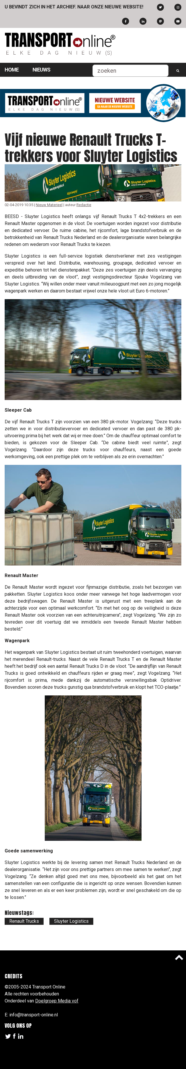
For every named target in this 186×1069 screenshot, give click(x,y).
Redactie (83, 205)
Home (12, 70)
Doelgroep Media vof (56, 1001)
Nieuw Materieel (49, 205)
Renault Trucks (24, 921)
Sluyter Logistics (71, 921)
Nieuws (41, 70)
